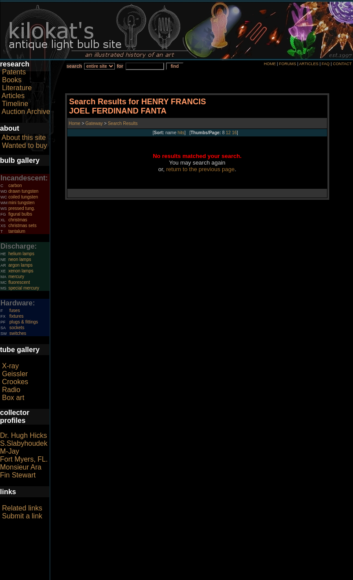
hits (181, 132)
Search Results (123, 123)
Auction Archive (26, 111)
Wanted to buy (24, 145)
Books (11, 80)
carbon (15, 185)
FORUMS (287, 64)
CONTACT (342, 64)
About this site (24, 137)
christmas (17, 219)
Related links (22, 508)
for (120, 66)
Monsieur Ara (20, 467)
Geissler (15, 374)
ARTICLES (309, 64)
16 (234, 132)
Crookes (15, 381)
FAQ (326, 64)
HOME (270, 64)
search (74, 66)
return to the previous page (200, 169)
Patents (14, 72)
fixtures (16, 316)
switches (17, 333)
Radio (11, 389)
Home (75, 123)
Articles (13, 95)
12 (228, 132)
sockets (16, 327)
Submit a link (22, 516)
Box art (13, 397)
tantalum (16, 231)
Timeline (15, 103)
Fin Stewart (18, 475)
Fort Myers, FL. (24, 459)
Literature (17, 88)
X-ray (10, 366)
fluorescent (19, 282)
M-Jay (9, 451)
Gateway (93, 123)
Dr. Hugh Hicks (23, 435)
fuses (14, 310)
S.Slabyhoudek (24, 443)
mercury (16, 276)
